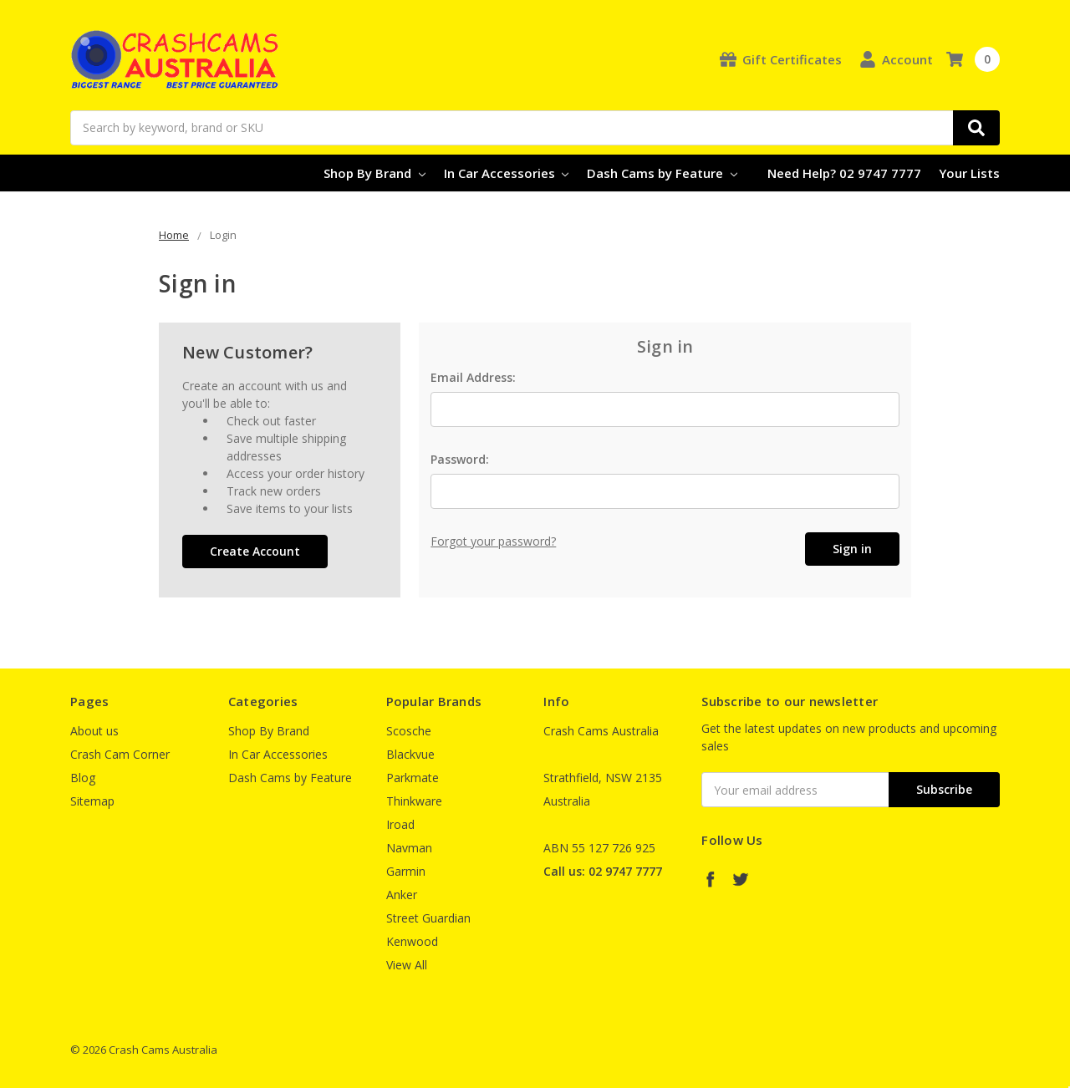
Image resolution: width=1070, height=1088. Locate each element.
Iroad (400, 824)
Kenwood (412, 941)
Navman (409, 848)
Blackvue (410, 754)
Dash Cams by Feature (662, 173)
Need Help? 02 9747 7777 (844, 173)
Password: (460, 459)
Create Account (255, 551)
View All (406, 965)
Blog (82, 777)
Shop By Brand (374, 173)
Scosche (408, 731)
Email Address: (473, 377)
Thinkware (414, 801)
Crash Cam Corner (120, 754)
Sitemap (92, 801)
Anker (401, 894)
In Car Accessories (506, 173)
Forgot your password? (493, 541)
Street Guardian (428, 918)
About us (94, 731)
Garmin (405, 871)
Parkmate (412, 777)
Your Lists (969, 173)
